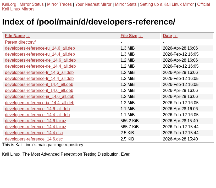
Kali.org (9, 4)
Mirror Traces (59, 4)
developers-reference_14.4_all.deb (37, 115)
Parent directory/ (20, 42)
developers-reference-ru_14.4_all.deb (40, 54)
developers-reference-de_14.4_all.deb (40, 66)
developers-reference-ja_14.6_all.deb (39, 96)
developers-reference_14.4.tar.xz (35, 127)
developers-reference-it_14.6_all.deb (39, 90)
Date (167, 35)
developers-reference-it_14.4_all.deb (39, 84)
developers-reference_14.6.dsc (34, 139)
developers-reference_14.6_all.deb (37, 109)
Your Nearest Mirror (93, 4)
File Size (128, 35)
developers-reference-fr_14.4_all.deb (39, 78)
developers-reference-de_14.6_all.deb (40, 60)
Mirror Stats (126, 4)
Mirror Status (32, 4)
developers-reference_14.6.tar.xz (35, 121)
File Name (15, 35)
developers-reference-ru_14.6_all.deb (40, 48)
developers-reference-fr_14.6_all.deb (39, 72)
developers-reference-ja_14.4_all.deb (39, 103)
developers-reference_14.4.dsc (34, 133)
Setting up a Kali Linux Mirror (167, 4)
